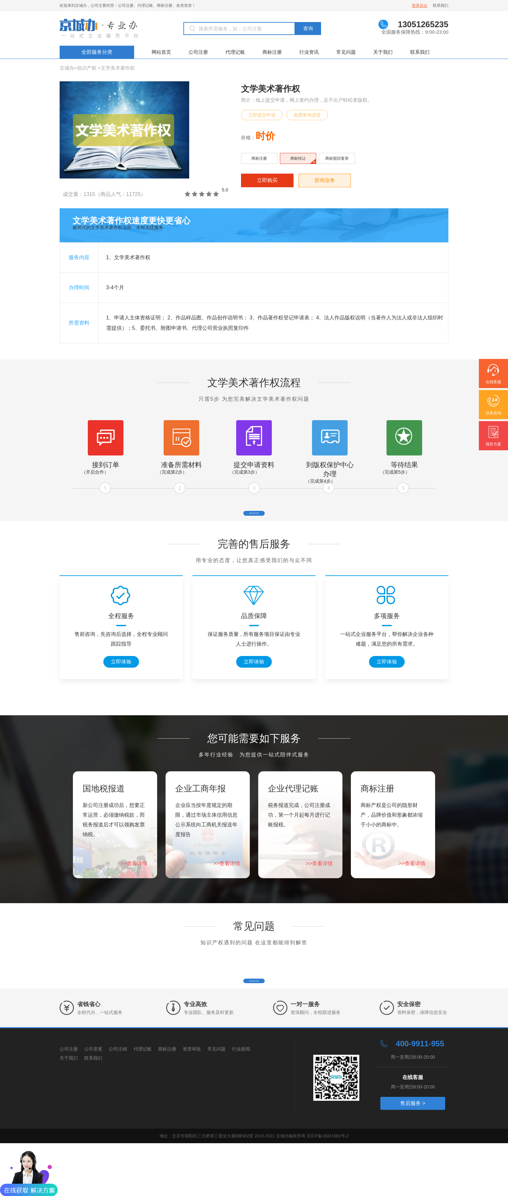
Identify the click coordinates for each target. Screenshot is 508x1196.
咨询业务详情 (254, 519)
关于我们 (383, 52)
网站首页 (161, 52)
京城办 (67, 68)
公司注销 (118, 1101)
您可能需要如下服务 (254, 764)
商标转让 (298, 158)
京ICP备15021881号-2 (327, 1188)
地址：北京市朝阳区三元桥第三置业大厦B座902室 (207, 1188)
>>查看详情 (134, 889)
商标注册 (272, 52)
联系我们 (440, 5)
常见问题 (346, 52)
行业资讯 (309, 52)
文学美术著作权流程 (254, 382)
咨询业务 (324, 180)
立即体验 (121, 688)
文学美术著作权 (118, 68)
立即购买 (267, 180)
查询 (308, 28)
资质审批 (192, 1101)
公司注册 (198, 52)
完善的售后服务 (254, 570)
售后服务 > (412, 1156)
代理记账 (235, 52)
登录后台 (419, 5)
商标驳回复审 (337, 158)
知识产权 (87, 68)
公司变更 (93, 1101)
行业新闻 (241, 1101)
